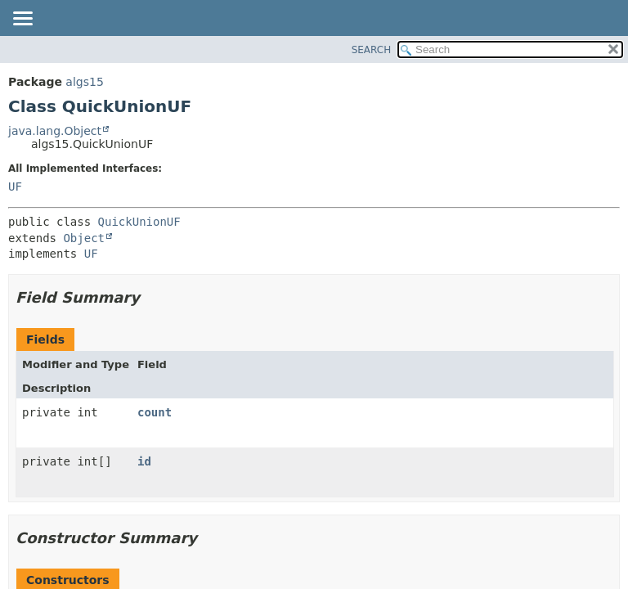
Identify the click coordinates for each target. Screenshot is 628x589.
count (154, 412)
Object (84, 238)
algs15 (84, 81)
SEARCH (372, 50)
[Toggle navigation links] (22, 19)
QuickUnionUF (139, 221)
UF (15, 186)
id (144, 461)
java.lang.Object (54, 130)
